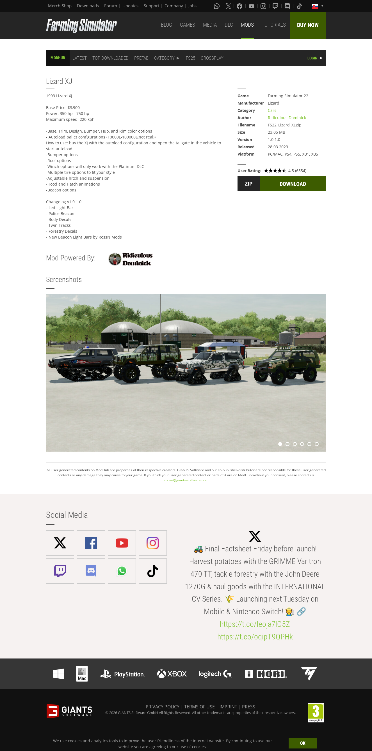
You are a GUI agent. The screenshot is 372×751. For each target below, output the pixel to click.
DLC (229, 25)
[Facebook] (240, 6)
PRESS (248, 707)
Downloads (88, 5)
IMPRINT (228, 707)
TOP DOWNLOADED (110, 58)
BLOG (166, 25)
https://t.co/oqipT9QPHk (255, 636)
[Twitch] (276, 6)
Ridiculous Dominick (287, 117)
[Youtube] (252, 6)
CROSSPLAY (212, 58)
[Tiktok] (299, 6)
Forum (110, 5)
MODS (247, 25)
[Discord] (287, 6)
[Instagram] (264, 6)
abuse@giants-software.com (186, 480)
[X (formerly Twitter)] (228, 6)
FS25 (190, 58)
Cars (272, 110)
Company (174, 5)
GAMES (187, 25)
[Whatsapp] (217, 6)
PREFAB (141, 58)
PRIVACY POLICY (162, 707)
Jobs (192, 5)
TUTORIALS (274, 25)
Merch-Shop (60, 5)
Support (151, 5)
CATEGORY (164, 58)
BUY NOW (308, 25)
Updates (130, 5)
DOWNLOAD (293, 184)
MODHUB (58, 58)
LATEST (79, 58)
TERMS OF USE (199, 707)
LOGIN (312, 58)
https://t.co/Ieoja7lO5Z (255, 624)
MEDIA (210, 25)
